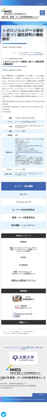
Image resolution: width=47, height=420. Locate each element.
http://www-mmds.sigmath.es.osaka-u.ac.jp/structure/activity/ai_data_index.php (28, 151)
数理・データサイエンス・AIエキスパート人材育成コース (23, 273)
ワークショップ (23, 202)
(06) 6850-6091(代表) (11, 386)
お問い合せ (31, 173)
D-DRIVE (23, 265)
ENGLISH (41, 3)
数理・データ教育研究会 (23, 217)
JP (35, 3)
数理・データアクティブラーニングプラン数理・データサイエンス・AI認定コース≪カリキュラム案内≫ (23, 249)
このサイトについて (11, 347)
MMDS (23, 242)
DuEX (23, 257)
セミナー (23, 194)
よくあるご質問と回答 (26, 347)
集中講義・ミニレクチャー (23, 225)
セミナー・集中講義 (23, 186)
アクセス (23, 349)
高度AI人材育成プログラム (23, 280)
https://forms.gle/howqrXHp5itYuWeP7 (27, 145)
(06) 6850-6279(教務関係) (27, 386)
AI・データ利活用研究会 (23, 210)
